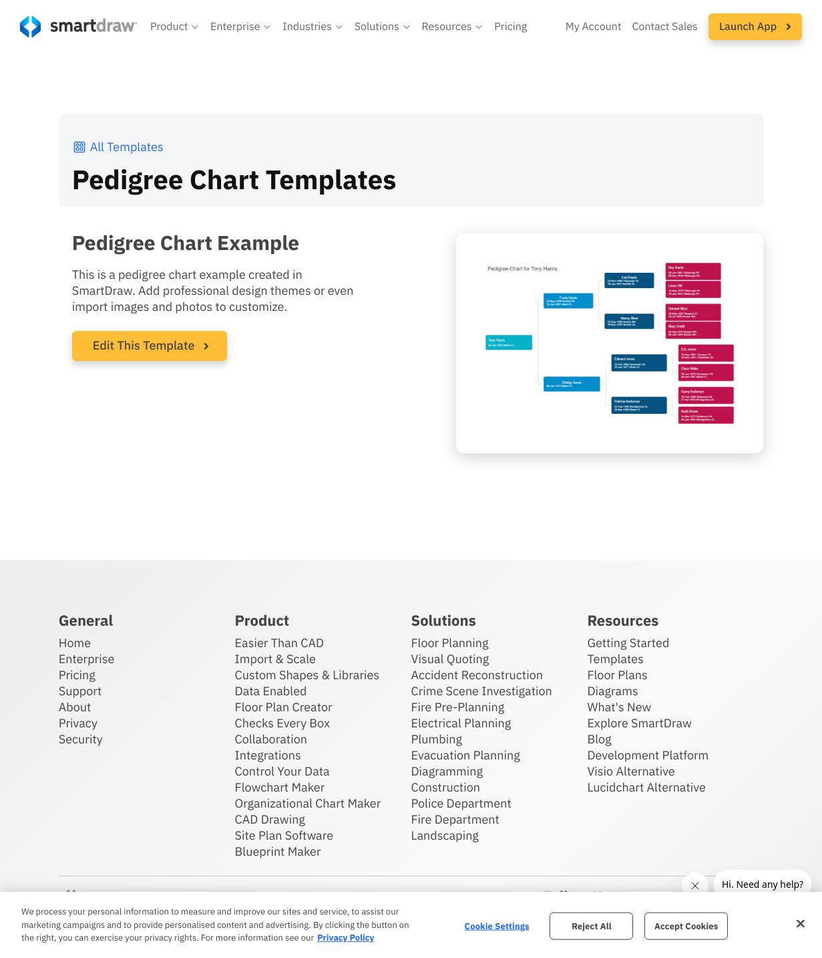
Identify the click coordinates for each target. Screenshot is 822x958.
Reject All (592, 925)
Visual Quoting (450, 659)
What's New (619, 707)
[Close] (800, 923)
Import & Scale (275, 659)
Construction (445, 787)
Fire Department (455, 819)
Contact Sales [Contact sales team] (665, 26)
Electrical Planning (461, 723)
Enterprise (87, 659)
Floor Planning (449, 642)
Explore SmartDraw (639, 723)
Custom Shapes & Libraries (307, 675)
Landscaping (444, 835)
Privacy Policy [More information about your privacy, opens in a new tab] (345, 937)
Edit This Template (144, 345)
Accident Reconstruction (477, 675)
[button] (175, 27)
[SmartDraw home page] (78, 26)
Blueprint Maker (278, 851)
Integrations (268, 755)
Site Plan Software (284, 835)
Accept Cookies (686, 925)
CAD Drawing (270, 819)
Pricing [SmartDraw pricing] (510, 26)
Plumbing (436, 739)
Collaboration (271, 739)
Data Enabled (271, 691)
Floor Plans (617, 675)
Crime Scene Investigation (481, 691)
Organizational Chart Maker (308, 803)
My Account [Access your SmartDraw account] (594, 26)
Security (81, 739)
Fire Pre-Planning (457, 707)
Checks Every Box (283, 723)
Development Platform (647, 755)
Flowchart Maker (280, 787)
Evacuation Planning (465, 755)
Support (80, 691)
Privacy (78, 723)
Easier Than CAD (280, 642)
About (75, 707)
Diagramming (447, 771)
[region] (411, 925)
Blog (599, 739)
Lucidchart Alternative (646, 787)
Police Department (461, 803)
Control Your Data (282, 771)
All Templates (118, 146)
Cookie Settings (497, 925)
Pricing (77, 675)
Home (75, 642)
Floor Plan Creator (284, 707)
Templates (615, 659)
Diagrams (612, 691)
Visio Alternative (630, 771)
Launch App (755, 26)
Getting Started (628, 642)
